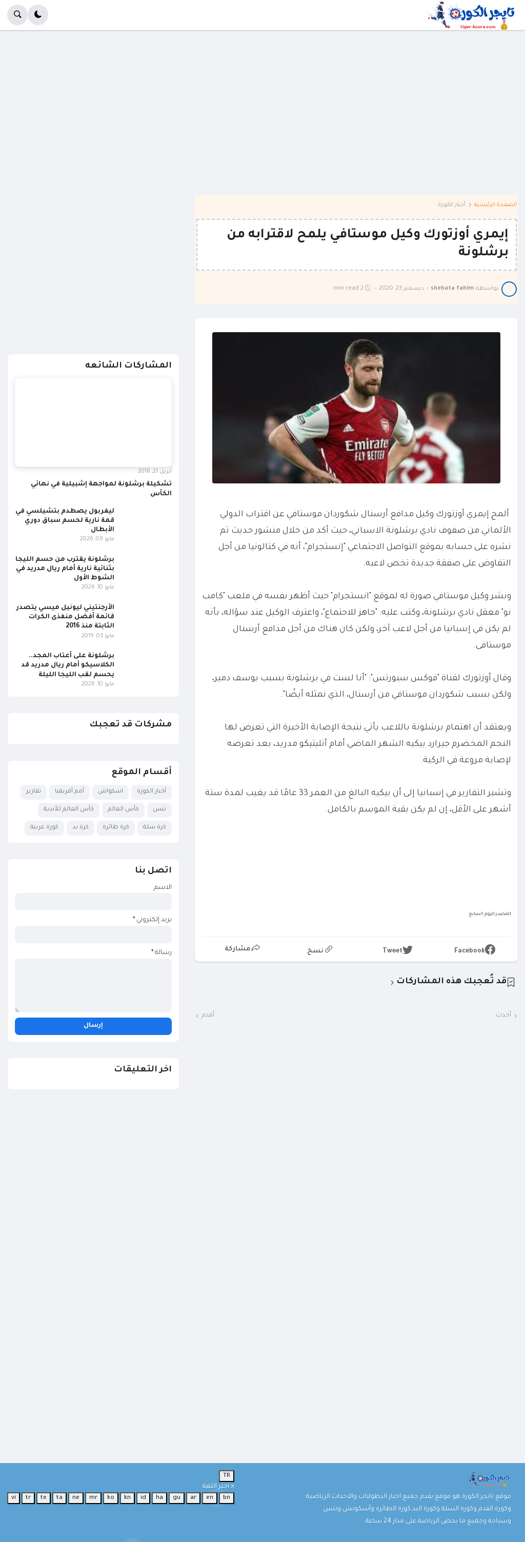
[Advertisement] (262, 119)
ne (75, 1498)
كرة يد (80, 827)
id (143, 1498)
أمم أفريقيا (69, 791)
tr (28, 1498)
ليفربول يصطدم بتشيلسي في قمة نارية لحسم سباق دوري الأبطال (64, 521)
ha (159, 1498)
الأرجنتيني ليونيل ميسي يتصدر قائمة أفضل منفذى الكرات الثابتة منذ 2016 (65, 617)
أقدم (207, 1015)
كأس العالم (123, 809)
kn (127, 1498)
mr (93, 1498)
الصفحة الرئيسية (495, 205)
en (209, 1498)
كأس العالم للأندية (69, 809)
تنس (159, 809)
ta (59, 1498)
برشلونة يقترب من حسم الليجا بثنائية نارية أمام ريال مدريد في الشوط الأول (64, 569)
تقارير (33, 791)
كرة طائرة (116, 827)
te (44, 1498)
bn (226, 1498)
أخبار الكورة (452, 205)
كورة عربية (44, 827)
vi (13, 1498)
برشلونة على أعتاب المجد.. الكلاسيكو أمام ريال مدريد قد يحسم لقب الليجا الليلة (67, 665)
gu (176, 1498)
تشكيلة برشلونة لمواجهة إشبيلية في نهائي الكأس (101, 489)
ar (193, 1498)
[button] (38, 15)
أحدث (503, 1015)
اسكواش (110, 791)
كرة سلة (154, 827)
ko (110, 1498)
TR (226, 1475)
